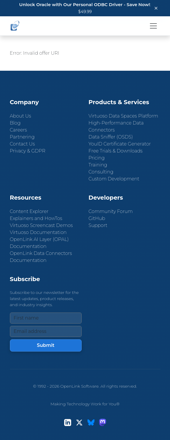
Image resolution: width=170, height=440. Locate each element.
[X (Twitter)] (79, 422)
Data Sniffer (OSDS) (111, 137)
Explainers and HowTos (36, 218)
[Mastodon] (102, 422)
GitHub (97, 218)
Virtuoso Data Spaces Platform (123, 116)
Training (98, 165)
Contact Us (22, 144)
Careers (18, 130)
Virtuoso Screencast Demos (41, 225)
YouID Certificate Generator (120, 144)
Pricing (97, 158)
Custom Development (114, 179)
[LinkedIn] (67, 422)
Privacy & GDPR (27, 151)
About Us (20, 116)
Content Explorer (29, 211)
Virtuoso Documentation (38, 232)
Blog (15, 123)
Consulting (101, 172)
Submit (45, 345)
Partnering (22, 137)
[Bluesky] (90, 422)
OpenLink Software (79, 386)
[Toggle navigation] (153, 26)
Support (98, 225)
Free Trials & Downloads (116, 151)
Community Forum (111, 211)
